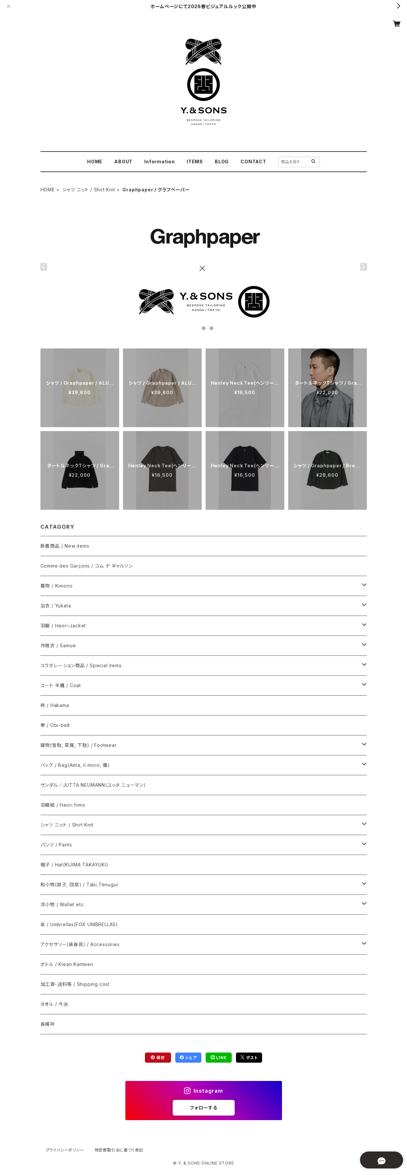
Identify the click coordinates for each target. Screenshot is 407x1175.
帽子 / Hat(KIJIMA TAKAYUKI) (74, 864)
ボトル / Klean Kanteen (66, 964)
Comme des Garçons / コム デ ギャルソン (86, 566)
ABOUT (123, 161)
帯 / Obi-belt (55, 725)
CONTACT (253, 161)
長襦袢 (47, 1024)
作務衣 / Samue (58, 645)
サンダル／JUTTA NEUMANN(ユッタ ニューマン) (93, 785)
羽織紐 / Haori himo (63, 805)
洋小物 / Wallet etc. (62, 904)
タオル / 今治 (54, 1004)
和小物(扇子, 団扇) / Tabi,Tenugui (79, 884)
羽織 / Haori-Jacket (63, 625)
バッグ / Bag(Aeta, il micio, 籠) (75, 765)
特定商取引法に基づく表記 (119, 1150)
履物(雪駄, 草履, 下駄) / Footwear (78, 745)
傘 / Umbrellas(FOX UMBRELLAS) (79, 924)
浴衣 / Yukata (55, 605)
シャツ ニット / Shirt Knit (88, 189)
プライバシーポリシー (65, 1150)
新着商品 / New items (64, 546)
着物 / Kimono (56, 585)
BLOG (222, 161)
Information (159, 161)
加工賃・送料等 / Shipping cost (75, 984)
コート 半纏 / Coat (60, 685)
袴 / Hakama (54, 705)
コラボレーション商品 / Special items (81, 665)
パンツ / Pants (56, 844)
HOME (94, 161)
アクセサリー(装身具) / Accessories (80, 944)
